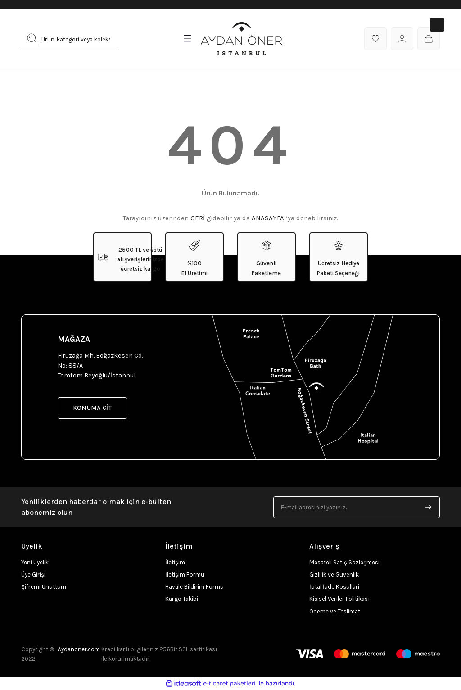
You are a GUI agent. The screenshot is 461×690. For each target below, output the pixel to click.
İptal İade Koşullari (334, 586)
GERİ (197, 218)
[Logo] (241, 38)
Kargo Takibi (181, 598)
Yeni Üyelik (35, 562)
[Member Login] (402, 38)
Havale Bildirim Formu (194, 586)
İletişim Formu (184, 574)
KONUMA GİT (92, 408)
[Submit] (428, 507)
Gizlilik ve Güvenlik (334, 574)
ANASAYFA (268, 218)
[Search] (68, 38)
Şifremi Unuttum (43, 586)
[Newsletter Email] (356, 507)
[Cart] (428, 38)
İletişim (175, 562)
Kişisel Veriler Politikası (339, 598)
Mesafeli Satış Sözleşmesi (344, 562)
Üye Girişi (33, 574)
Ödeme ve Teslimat (334, 611)
